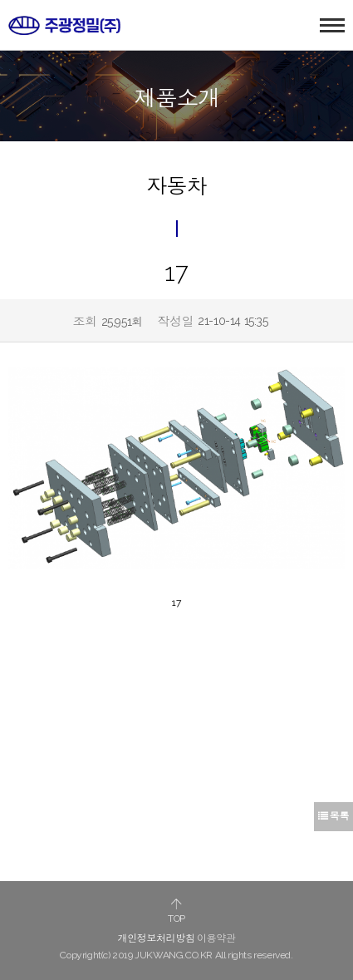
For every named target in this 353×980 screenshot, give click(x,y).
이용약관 (216, 938)
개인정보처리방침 (156, 938)
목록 (333, 816)
